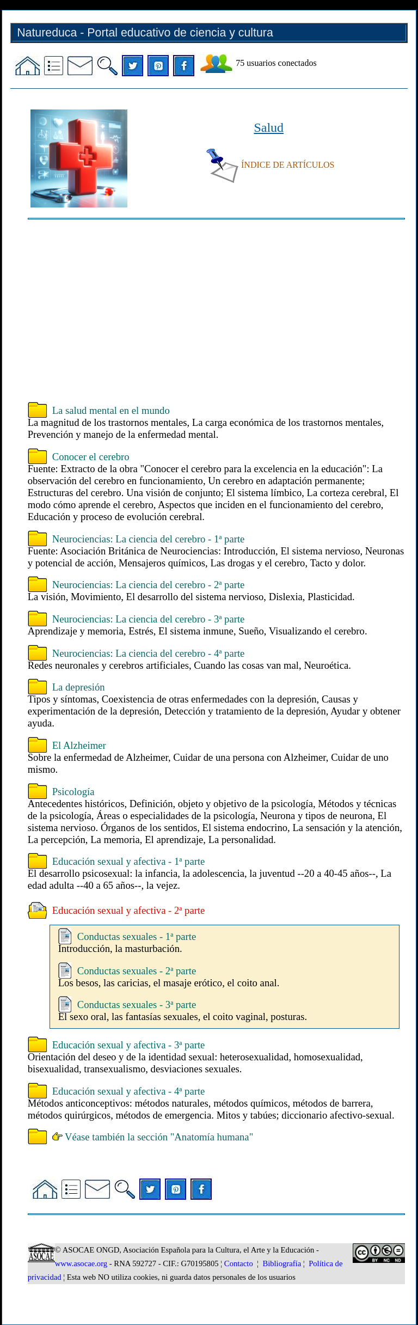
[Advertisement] (216, 312)
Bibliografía (281, 1263)
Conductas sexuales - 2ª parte (136, 970)
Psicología (73, 791)
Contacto (238, 1263)
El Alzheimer (79, 745)
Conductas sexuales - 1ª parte (136, 936)
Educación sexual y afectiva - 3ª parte (128, 1045)
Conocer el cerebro (91, 456)
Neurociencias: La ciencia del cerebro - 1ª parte (148, 539)
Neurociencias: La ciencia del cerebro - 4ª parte (148, 653)
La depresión (78, 687)
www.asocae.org (81, 1263)
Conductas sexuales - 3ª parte (136, 1004)
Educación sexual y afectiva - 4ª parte (128, 1091)
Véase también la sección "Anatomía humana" (153, 1137)
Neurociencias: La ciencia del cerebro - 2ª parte (148, 584)
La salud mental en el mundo (111, 410)
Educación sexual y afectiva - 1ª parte (128, 861)
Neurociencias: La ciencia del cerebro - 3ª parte (148, 619)
